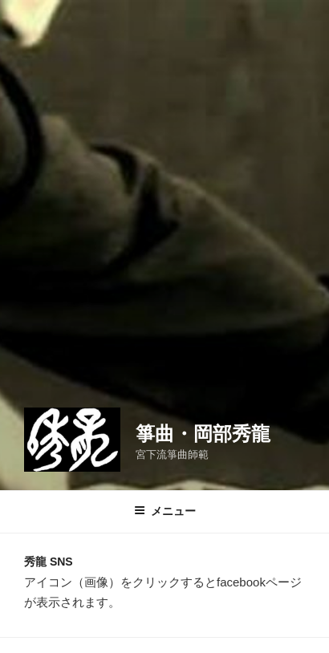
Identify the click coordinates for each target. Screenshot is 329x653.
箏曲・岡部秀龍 (203, 433)
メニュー (165, 511)
